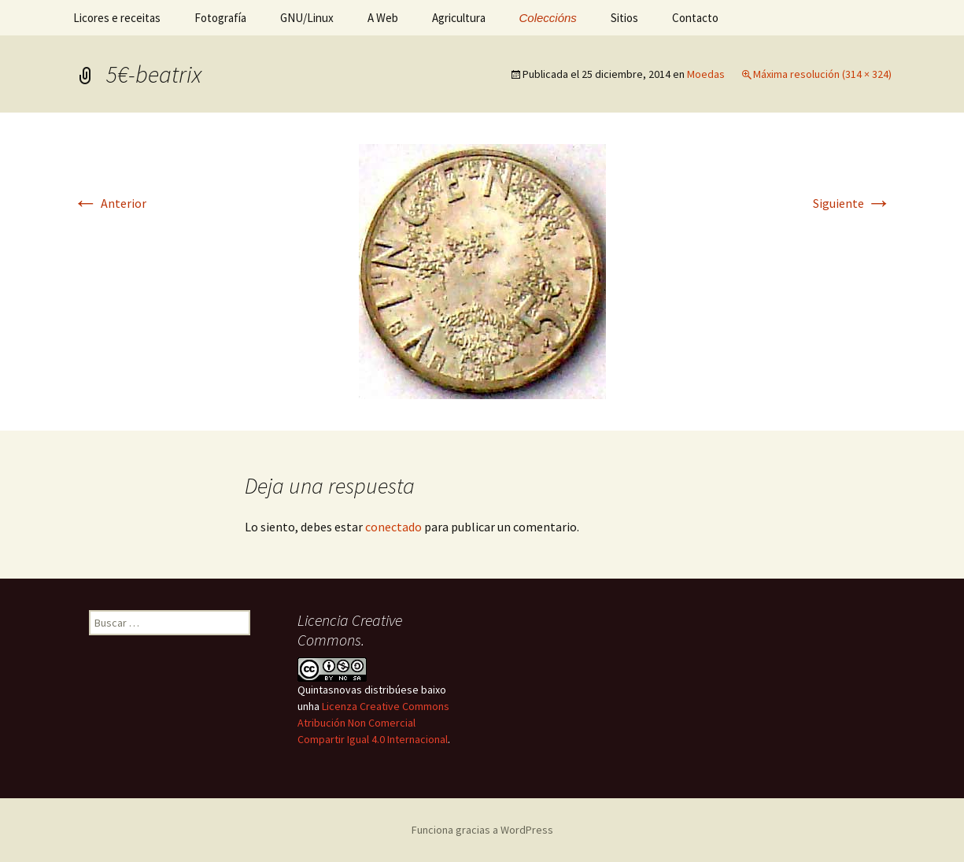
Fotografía (220, 17)
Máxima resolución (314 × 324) (822, 74)
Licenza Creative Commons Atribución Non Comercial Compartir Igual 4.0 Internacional (373, 722)
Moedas (706, 74)
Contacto (695, 17)
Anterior (109, 203)
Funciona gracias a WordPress (482, 830)
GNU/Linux (307, 17)
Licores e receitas (117, 17)
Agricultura (459, 17)
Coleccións (548, 17)
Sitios (624, 17)
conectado (393, 527)
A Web (383, 17)
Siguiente (852, 203)
